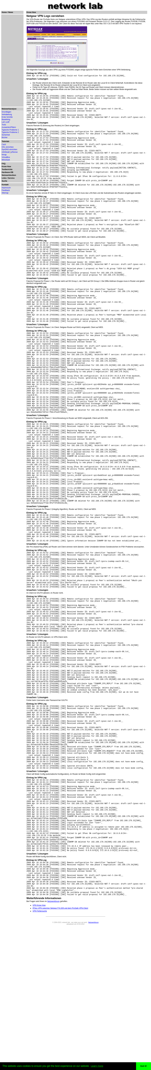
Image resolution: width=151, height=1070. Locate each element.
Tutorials (5, 141)
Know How (6, 166)
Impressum (6, 188)
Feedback (6, 190)
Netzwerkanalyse (9, 109)
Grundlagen (6, 112)
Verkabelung (7, 114)
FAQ (3, 164)
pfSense (14, 152)
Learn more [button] (97, 1066)
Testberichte (7, 169)
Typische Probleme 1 (10, 130)
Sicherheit (6, 135)
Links (4, 178)
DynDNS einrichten (9, 149)
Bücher (4, 137)
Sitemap (5, 193)
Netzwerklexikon (9, 175)
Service (11, 178)
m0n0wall (5, 152)
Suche (4, 181)
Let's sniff (5, 122)
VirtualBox (6, 157)
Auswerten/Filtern (9, 127)
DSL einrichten (8, 147)
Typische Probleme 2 (10, 132)
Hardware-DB (7, 172)
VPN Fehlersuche (39, 1055)
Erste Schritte (7, 117)
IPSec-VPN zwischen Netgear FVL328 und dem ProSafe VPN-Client (60, 1052)
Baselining (6, 119)
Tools (4, 125)
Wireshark (6, 160)
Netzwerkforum (53, 1045)
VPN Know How (38, 1049)
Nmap (4, 155)
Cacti (4, 144)
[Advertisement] (12, 60)
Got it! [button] (143, 1066)
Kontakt (5, 185)
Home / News (7, 12)
